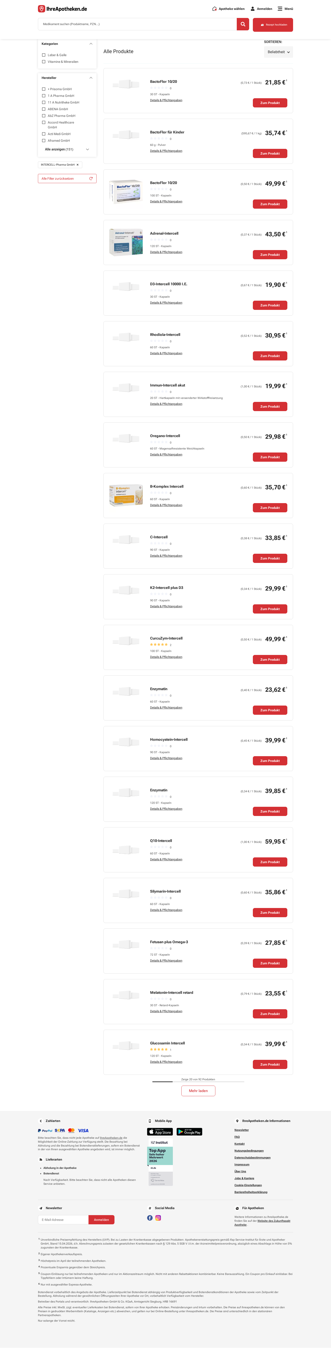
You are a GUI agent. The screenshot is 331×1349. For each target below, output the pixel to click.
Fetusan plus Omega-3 (169, 943)
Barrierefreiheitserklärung (250, 1193)
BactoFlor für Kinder (167, 133)
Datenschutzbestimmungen (252, 1158)
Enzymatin (158, 690)
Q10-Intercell (161, 842)
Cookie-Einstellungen (248, 1186)
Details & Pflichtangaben (166, 101)
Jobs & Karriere (244, 1179)
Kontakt (239, 1145)
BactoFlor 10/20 (163, 83)
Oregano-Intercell (165, 437)
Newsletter (241, 1131)
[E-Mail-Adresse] (63, 1220)
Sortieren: (273, 43)
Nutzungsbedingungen (249, 1151)
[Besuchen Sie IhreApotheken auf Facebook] (150, 1218)
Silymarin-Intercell (165, 892)
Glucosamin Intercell (167, 1044)
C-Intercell (159, 538)
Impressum (241, 1165)
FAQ (237, 1138)
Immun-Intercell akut (167, 386)
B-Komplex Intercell (166, 487)
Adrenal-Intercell (164, 234)
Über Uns (240, 1172)
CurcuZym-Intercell (166, 639)
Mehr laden (198, 1092)
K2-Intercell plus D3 (166, 589)
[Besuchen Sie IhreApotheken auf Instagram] (158, 1218)
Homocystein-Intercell (169, 740)
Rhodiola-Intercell (165, 336)
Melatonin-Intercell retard (171, 994)
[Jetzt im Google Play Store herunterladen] (189, 1133)
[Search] (237, 26)
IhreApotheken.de (111, 1139)
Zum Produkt (270, 104)
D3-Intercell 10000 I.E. (168, 285)
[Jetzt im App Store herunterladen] (160, 1133)
